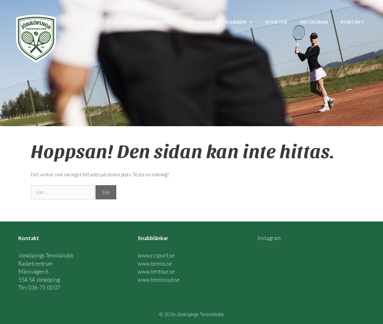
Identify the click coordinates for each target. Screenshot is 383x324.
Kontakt (352, 22)
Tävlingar (199, 22)
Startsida (120, 22)
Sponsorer (159, 22)
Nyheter (276, 22)
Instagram (314, 22)
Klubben (242, 22)
